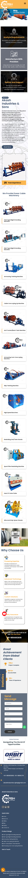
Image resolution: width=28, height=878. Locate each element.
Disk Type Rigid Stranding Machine (11, 837)
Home (4, 816)
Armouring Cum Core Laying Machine (12, 846)
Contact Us (5, 827)
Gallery (4, 821)
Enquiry (4, 825)
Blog (3, 823)
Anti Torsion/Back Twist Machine (11, 843)
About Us (5, 818)
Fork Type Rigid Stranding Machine (11, 834)
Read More (7, 147)
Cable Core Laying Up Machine (10, 841)
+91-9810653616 (8, 775)
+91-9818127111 (19, 775)
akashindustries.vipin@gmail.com (14, 783)
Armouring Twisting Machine (10, 839)
